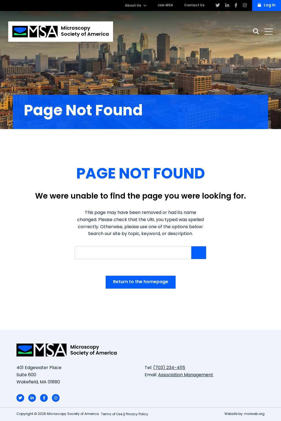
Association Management (185, 375)
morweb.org (254, 414)
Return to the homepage (140, 282)
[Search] (256, 31)
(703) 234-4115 (169, 368)
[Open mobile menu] (269, 31)
